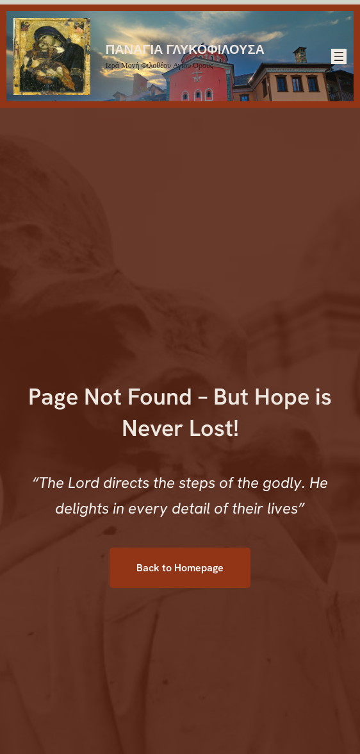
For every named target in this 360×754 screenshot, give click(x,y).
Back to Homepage (180, 567)
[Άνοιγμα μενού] (339, 56)
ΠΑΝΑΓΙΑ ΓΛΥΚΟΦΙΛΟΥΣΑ (185, 48)
